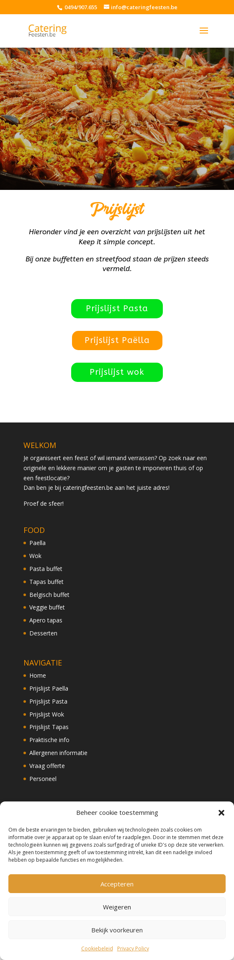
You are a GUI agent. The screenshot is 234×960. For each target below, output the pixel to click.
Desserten (43, 633)
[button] (221, 813)
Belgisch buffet (49, 595)
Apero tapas (45, 620)
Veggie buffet (47, 607)
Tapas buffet (46, 582)
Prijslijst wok (117, 372)
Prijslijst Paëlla (117, 340)
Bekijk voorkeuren (117, 930)
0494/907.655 (80, 7)
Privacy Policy (133, 948)
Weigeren (117, 907)
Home (37, 675)
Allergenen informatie (58, 753)
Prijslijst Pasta (117, 308)
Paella (37, 543)
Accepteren (117, 884)
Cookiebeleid (97, 948)
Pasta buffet (45, 569)
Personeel (43, 779)
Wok (35, 556)
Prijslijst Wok (46, 714)
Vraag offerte (47, 766)
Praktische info (49, 740)
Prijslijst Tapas (49, 727)
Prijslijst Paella (48, 688)
